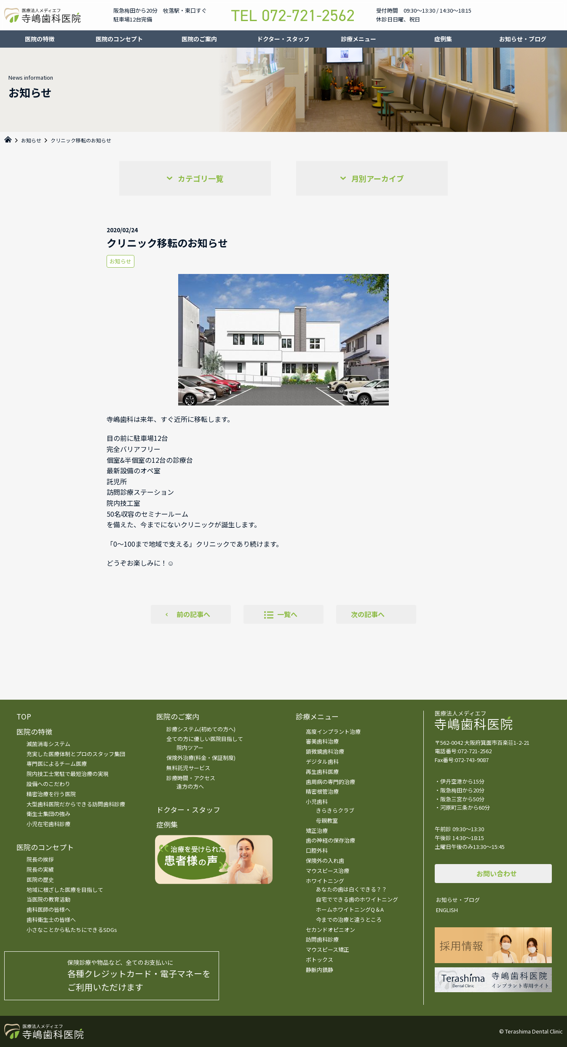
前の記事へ (193, 614)
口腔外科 (317, 850)
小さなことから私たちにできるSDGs (72, 930)
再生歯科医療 (322, 772)
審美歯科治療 (322, 741)
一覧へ (287, 614)
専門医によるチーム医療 (57, 764)
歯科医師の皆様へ (48, 909)
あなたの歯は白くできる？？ (351, 889)
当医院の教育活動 (48, 899)
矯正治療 (317, 831)
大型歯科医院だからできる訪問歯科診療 (76, 804)
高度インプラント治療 (333, 732)
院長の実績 (40, 869)
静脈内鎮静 (319, 970)
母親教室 (327, 820)
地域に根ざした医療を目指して (65, 890)
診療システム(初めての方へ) (200, 729)
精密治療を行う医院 (51, 794)
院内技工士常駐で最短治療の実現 (68, 774)
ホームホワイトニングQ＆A (350, 909)
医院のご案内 (199, 39)
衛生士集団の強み (48, 814)
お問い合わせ (496, 873)
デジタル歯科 (322, 761)
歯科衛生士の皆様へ (51, 919)
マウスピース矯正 (327, 949)
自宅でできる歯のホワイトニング (357, 899)
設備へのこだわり (48, 784)
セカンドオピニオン (330, 930)
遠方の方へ (190, 786)
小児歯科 (317, 801)
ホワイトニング (325, 881)
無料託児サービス (188, 768)
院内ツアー (190, 748)
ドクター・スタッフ (283, 39)
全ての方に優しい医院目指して (204, 739)
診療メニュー (358, 39)
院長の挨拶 (40, 859)
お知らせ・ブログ (522, 39)
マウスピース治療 (327, 871)
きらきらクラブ (335, 810)
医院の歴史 (40, 879)
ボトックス (319, 960)
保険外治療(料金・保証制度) (200, 758)
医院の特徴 (39, 39)
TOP (23, 716)
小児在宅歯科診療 (48, 824)
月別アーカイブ (377, 178)
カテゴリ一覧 (200, 178)
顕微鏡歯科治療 (325, 751)
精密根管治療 (322, 791)
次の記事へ (368, 614)
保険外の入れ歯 (325, 860)
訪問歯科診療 (322, 939)
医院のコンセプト (119, 39)
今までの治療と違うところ (349, 919)
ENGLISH (447, 910)
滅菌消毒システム (48, 744)
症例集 (443, 39)
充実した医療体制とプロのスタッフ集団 (76, 754)
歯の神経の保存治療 (330, 840)
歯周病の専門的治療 (330, 782)
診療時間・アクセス (190, 778)
